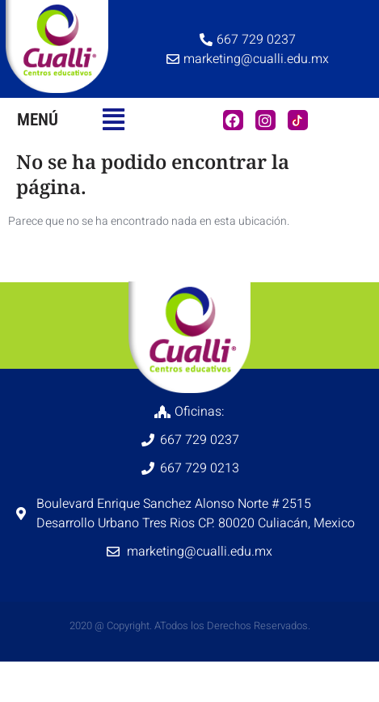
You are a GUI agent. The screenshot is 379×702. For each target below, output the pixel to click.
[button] (113, 120)
